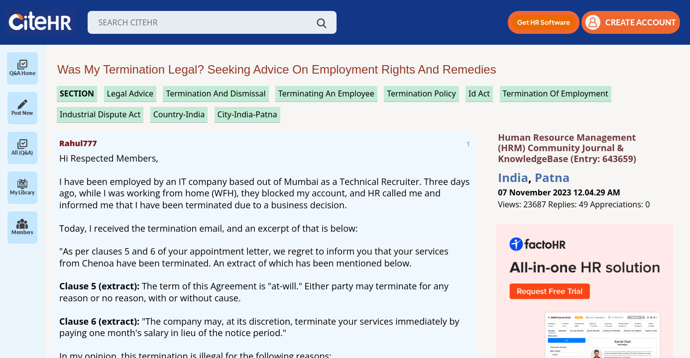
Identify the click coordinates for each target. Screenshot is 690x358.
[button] (543, 22)
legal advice (130, 93)
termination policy (421, 93)
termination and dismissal (215, 93)
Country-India (179, 114)
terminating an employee (326, 93)
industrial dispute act (100, 114)
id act (479, 93)
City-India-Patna (247, 114)
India (513, 177)
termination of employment (555, 93)
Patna (552, 177)
